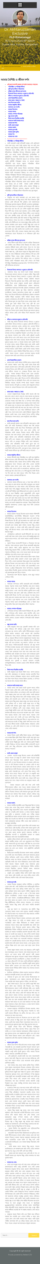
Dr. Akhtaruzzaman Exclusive (20, 31)
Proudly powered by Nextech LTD (20, 1255)
